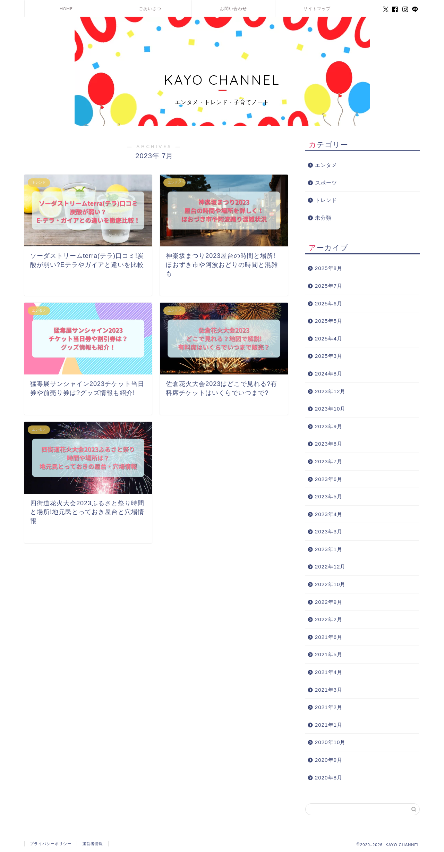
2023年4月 (328, 514)
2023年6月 (328, 479)
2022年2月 (328, 619)
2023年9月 (328, 426)
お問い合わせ (233, 8)
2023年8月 (328, 444)
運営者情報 (92, 844)
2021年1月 (328, 725)
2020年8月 (328, 778)
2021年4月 (328, 672)
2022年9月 (328, 602)
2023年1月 (328, 549)
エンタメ (326, 165)
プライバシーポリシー (50, 844)
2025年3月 (328, 356)
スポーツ (326, 183)
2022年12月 (330, 567)
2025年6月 (328, 303)
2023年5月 (328, 496)
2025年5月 (328, 321)
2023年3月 (328, 531)
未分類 (323, 218)
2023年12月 (330, 391)
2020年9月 (328, 760)
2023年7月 (328, 461)
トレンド (326, 200)
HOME (66, 8)
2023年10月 (330, 409)
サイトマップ (317, 8)
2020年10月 (330, 742)
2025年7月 (328, 286)
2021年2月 (328, 707)
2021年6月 (328, 637)
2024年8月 (328, 374)
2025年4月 (328, 338)
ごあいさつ (150, 8)
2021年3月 (328, 690)
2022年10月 (330, 584)
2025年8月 (328, 268)
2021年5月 (328, 654)
